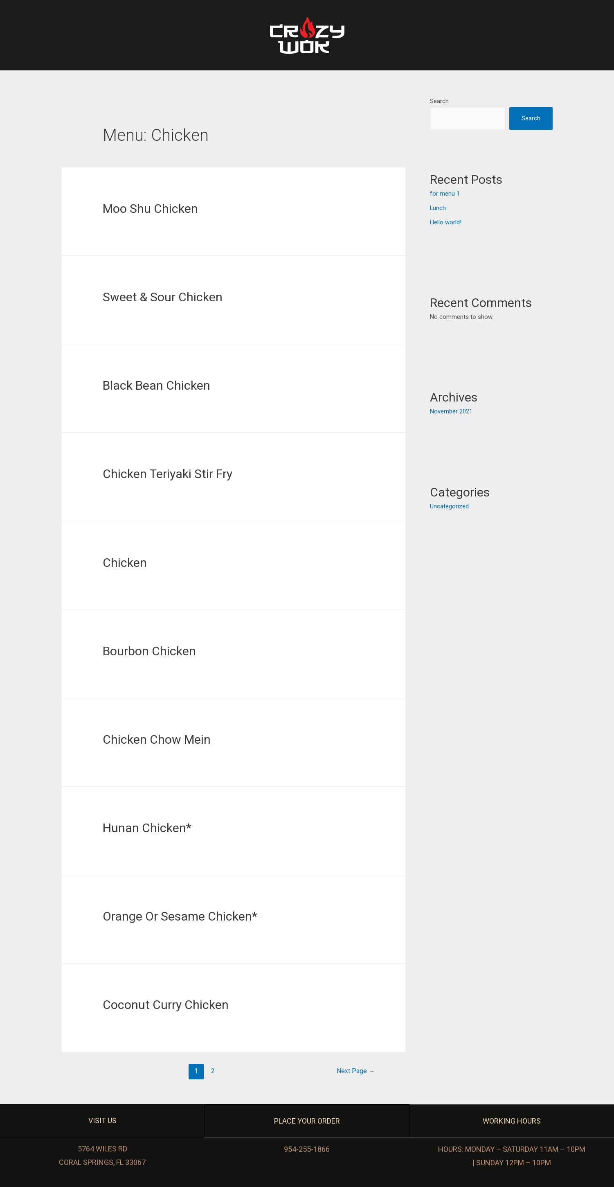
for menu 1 (445, 194)
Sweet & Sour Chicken (163, 297)
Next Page (356, 1071)
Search (439, 101)
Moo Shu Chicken (150, 208)
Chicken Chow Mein (157, 739)
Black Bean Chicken (156, 385)
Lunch (438, 207)
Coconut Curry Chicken (166, 1004)
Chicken (125, 562)
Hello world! (445, 221)
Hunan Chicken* (147, 828)
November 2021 (451, 410)
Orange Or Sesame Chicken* (180, 916)
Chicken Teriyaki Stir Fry (167, 474)
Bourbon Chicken (149, 651)
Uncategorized (449, 505)
